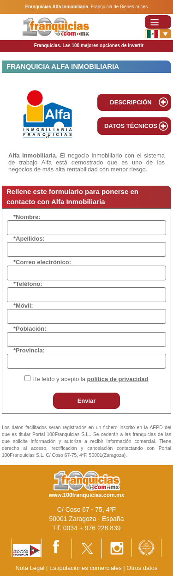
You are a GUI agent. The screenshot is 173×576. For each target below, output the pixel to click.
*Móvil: (23, 305)
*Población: (30, 328)
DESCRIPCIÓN (130, 102)
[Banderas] (158, 33)
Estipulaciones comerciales (86, 567)
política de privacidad (118, 379)
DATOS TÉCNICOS (130, 125)
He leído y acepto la (90, 379)
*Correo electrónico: (42, 262)
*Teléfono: (27, 283)
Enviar (87, 400)
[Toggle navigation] (158, 22)
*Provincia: (29, 350)
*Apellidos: (29, 238)
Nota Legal (29, 567)
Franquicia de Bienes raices (119, 6)
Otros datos (141, 567)
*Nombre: (27, 216)
